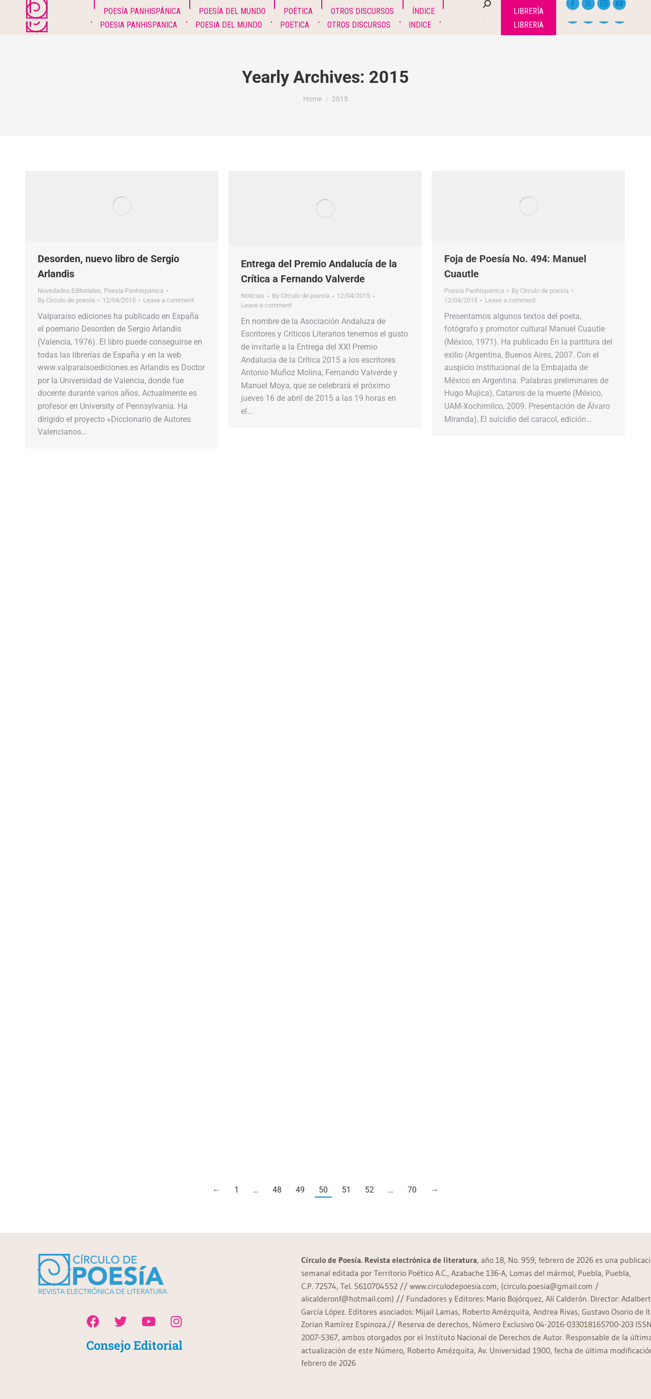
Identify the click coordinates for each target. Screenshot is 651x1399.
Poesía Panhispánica (134, 290)
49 (300, 1190)
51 (346, 1190)
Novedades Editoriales (69, 290)
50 (323, 1190)
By (66, 300)
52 (369, 1190)
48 (277, 1190)
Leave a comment (168, 300)
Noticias (253, 295)
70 (412, 1190)
